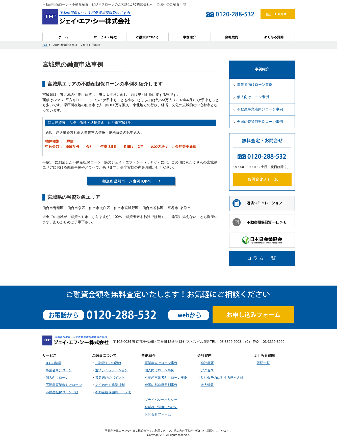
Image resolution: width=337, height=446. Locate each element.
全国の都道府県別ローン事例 (260, 122)
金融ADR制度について (161, 407)
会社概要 (207, 363)
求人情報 (207, 385)
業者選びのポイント (110, 377)
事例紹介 (190, 37)
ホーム (63, 37)
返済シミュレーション (111, 370)
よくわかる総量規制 (110, 385)
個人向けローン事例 (253, 97)
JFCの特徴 (53, 363)
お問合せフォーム (158, 414)
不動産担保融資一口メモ (113, 392)
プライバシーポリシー (161, 400)
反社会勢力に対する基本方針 (222, 377)
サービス (105, 37)
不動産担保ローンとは (62, 392)
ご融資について (147, 37)
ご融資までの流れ (108, 363)
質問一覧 (263, 363)
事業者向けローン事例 (254, 85)
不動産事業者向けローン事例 (260, 109)
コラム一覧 (262, 258)
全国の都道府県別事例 (161, 385)
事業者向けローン (59, 370)
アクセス (207, 370)
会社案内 (232, 37)
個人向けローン (57, 377)
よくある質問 (274, 37)
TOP (45, 44)
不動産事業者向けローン (64, 385)
